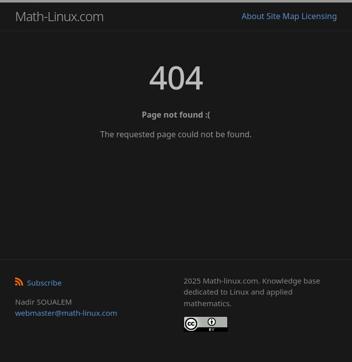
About (252, 16)
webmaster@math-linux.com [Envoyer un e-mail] (66, 313)
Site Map (283, 16)
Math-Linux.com (59, 16)
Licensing (319, 16)
